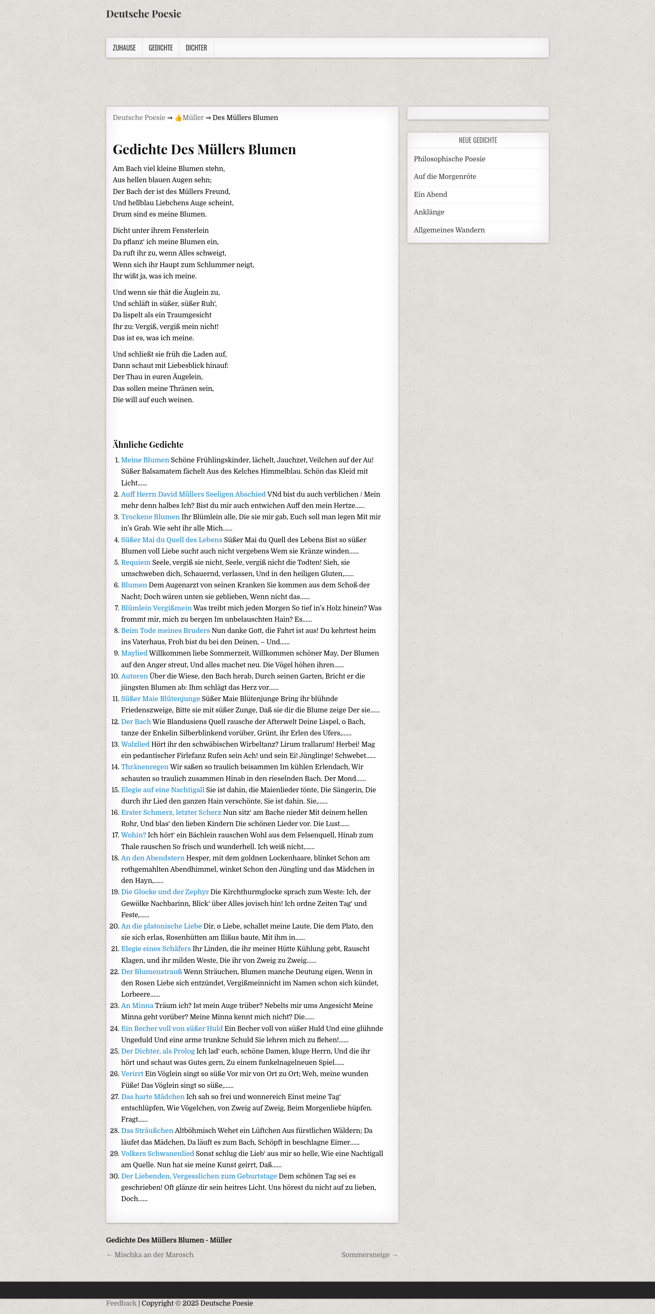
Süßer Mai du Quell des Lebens (172, 540)
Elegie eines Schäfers (157, 949)
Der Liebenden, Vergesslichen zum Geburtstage (200, 1176)
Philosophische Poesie (449, 159)
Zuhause (124, 48)
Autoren (135, 676)
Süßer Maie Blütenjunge (161, 699)
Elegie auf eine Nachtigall (163, 790)
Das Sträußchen (148, 1131)
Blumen (135, 585)
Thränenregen (145, 767)
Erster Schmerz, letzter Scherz (172, 812)
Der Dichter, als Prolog (158, 1051)
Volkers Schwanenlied (158, 1154)
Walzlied (136, 744)
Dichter (196, 48)
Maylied (135, 653)
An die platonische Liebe (162, 926)
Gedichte (161, 48)
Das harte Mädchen (153, 1097)
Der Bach (136, 722)
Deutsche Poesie (143, 13)
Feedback (121, 1303)
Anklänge (429, 212)
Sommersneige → (370, 1255)
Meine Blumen (146, 460)
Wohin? (134, 835)
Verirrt (133, 1074)
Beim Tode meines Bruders (166, 631)
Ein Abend (430, 195)
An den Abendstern (153, 858)
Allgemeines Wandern (449, 230)
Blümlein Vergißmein (157, 608)
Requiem (136, 562)
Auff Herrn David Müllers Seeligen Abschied (194, 494)
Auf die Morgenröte (445, 177)
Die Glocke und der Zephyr (166, 892)
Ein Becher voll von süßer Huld (172, 1029)
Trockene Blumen (151, 517)
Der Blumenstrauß (152, 972)
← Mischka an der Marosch (150, 1255)
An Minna (138, 1006)
